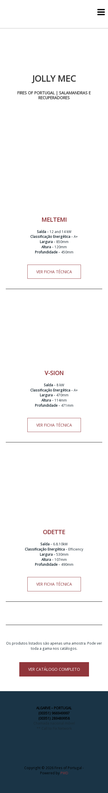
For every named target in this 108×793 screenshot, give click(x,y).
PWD (64, 773)
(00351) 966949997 (54, 713)
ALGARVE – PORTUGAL (54, 708)
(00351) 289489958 (54, 718)
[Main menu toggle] (101, 12)
